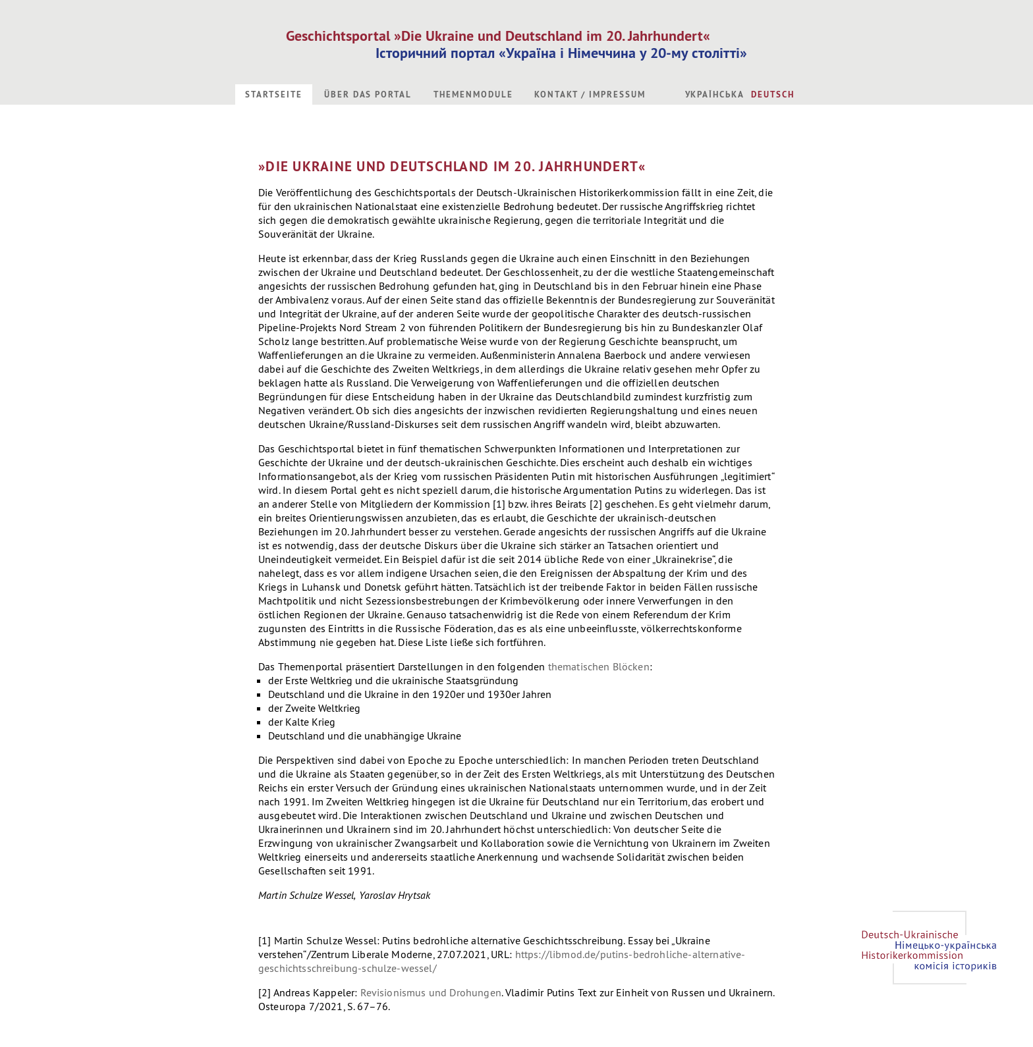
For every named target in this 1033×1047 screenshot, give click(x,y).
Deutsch (773, 94)
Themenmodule (473, 94)
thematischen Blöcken (599, 666)
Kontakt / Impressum (589, 94)
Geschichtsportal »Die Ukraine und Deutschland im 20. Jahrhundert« (498, 35)
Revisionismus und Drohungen (430, 992)
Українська (715, 94)
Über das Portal (368, 94)
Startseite (273, 94)
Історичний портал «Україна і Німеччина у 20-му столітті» (561, 52)
